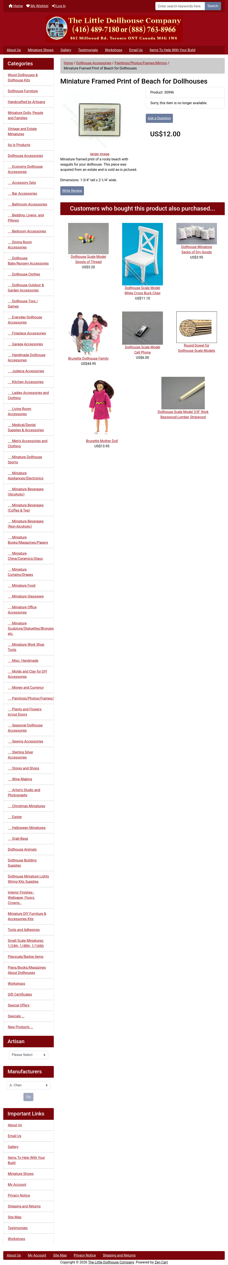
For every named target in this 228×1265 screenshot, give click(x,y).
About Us (14, 50)
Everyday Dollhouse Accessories (25, 319)
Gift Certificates (20, 994)
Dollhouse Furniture (23, 91)
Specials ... (16, 1016)
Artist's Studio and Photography (24, 792)
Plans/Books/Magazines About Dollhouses (27, 970)
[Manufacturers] (28, 1085)
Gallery (66, 50)
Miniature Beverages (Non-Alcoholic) (26, 524)
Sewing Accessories (25, 741)
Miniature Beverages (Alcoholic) (26, 491)
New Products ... (20, 1027)
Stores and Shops (23, 768)
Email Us (136, 50)
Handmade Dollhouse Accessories (26, 357)
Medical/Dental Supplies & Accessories (26, 427)
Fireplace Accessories (27, 333)
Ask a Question (159, 118)
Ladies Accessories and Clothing (28, 395)
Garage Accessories (25, 344)
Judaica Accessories (26, 371)
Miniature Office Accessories (22, 609)
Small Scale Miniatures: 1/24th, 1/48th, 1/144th (26, 943)
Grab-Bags (18, 839)
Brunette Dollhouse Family (88, 358)
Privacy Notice (19, 1195)
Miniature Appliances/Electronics (25, 475)
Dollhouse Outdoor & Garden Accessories (26, 287)
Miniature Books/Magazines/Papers (28, 540)
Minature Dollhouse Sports (25, 459)
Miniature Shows (41, 50)
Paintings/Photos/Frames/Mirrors (141, 63)
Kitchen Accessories (26, 382)
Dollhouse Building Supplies (22, 863)
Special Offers (19, 1005)
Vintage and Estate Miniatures (22, 131)
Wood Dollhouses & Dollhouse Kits (23, 77)
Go (28, 1097)
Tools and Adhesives (24, 930)
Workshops (113, 50)
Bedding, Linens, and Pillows (26, 217)
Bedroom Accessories (27, 231)
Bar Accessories (22, 193)
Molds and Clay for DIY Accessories (27, 674)
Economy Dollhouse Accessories (25, 169)
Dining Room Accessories (20, 244)
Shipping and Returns (24, 1206)
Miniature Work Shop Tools (26, 647)
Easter (15, 817)
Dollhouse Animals (22, 849)
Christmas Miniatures (26, 806)
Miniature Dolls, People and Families (25, 115)
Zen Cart (161, 1262)
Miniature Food (21, 585)
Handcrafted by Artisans (26, 102)
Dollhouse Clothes (24, 274)
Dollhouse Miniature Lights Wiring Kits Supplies (28, 879)
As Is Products (19, 145)
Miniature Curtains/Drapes (20, 572)
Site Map (14, 1217)
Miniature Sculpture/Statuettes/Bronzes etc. (31, 628)
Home (16, 6)
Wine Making (20, 779)
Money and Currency (26, 687)
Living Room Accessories (19, 411)
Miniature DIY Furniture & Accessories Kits (27, 916)
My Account (17, 1185)
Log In (59, 6)
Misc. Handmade (23, 661)
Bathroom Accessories (27, 204)
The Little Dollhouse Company (111, 1262)
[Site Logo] (114, 29)
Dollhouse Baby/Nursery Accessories (28, 260)
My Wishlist (37, 6)
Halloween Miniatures (27, 828)
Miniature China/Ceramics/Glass (25, 556)
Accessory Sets (22, 183)
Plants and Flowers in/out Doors (24, 712)
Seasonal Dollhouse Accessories (25, 728)
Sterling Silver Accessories (20, 754)
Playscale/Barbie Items (25, 957)
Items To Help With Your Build (172, 50)
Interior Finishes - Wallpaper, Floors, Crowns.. (21, 897)
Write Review (72, 191)
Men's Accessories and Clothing (28, 443)
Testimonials (88, 50)
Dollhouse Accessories (93, 63)
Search (213, 6)
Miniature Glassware (26, 596)
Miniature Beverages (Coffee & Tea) (26, 507)
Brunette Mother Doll (102, 441)
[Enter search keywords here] (180, 6)
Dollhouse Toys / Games (23, 303)
